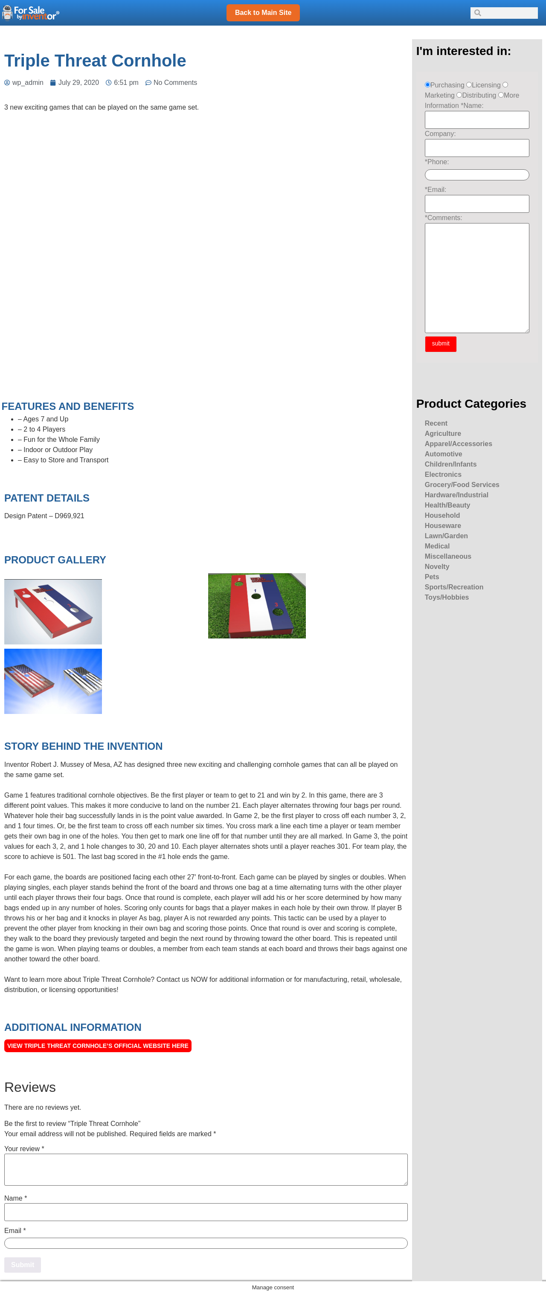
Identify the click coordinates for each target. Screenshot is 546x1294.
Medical (437, 546)
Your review (24, 1149)
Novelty (437, 566)
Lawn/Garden (446, 536)
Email (15, 1230)
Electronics (443, 474)
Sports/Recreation (454, 587)
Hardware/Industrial (456, 495)
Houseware (443, 525)
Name (15, 1198)
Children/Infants (451, 464)
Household (442, 515)
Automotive (443, 454)
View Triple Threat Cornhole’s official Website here (98, 1045)
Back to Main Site (263, 12)
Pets (432, 576)
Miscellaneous (448, 556)
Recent (436, 423)
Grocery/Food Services (462, 484)
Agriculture (443, 433)
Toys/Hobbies (447, 597)
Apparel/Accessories (458, 443)
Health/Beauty (447, 505)
